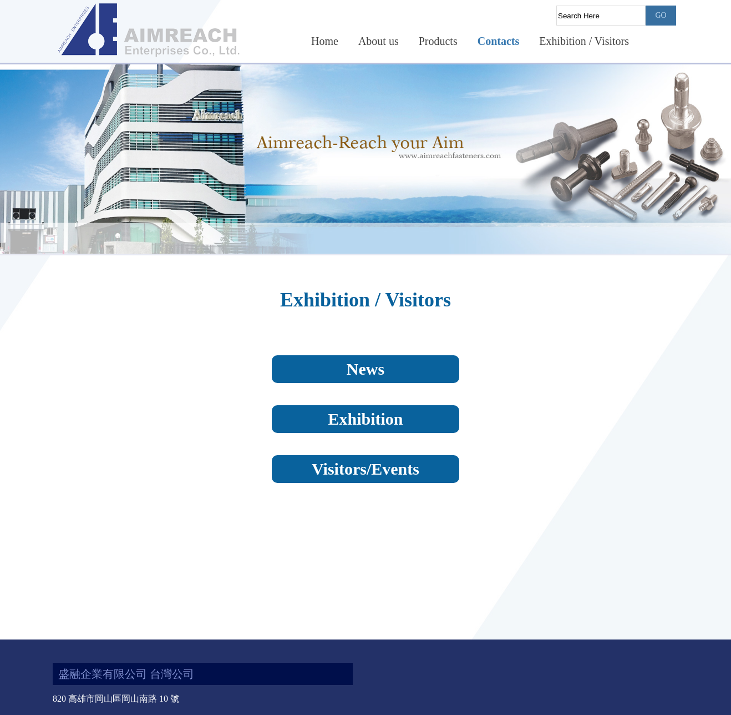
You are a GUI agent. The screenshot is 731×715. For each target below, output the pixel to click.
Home (324, 41)
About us (378, 41)
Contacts (499, 41)
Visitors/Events (365, 469)
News (365, 369)
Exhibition (365, 419)
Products (438, 41)
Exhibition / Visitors (584, 41)
